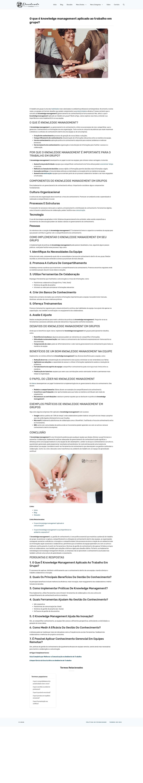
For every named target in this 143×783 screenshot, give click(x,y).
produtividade (81, 111)
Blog (61, 4)
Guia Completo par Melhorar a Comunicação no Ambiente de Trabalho (56, 657)
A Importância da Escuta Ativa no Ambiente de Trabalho (50, 660)
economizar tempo (106, 164)
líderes (34, 383)
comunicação (80, 210)
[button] (123, 4)
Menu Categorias (97, 4)
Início (55, 4)
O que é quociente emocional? (42, 692)
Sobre (108, 4)
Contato (116, 4)
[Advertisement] (71, 93)
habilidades (55, 109)
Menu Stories (82, 4)
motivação (47, 173)
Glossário (69, 4)
